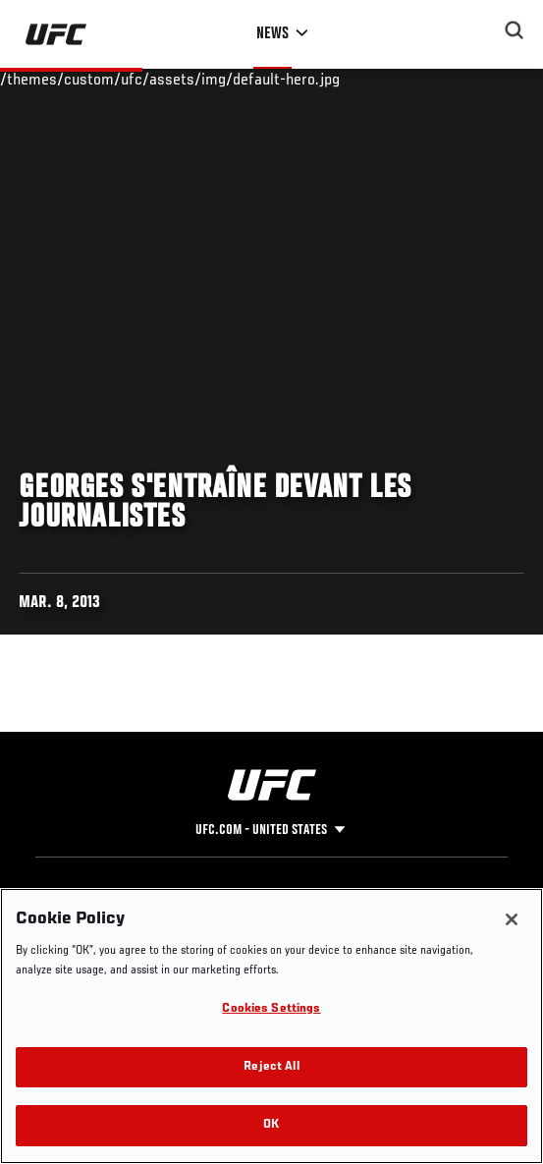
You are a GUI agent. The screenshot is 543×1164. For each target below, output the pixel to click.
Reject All (271, 1067)
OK (271, 1125)
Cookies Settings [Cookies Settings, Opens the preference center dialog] (271, 1009)
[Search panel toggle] (514, 30)
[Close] (511, 919)
